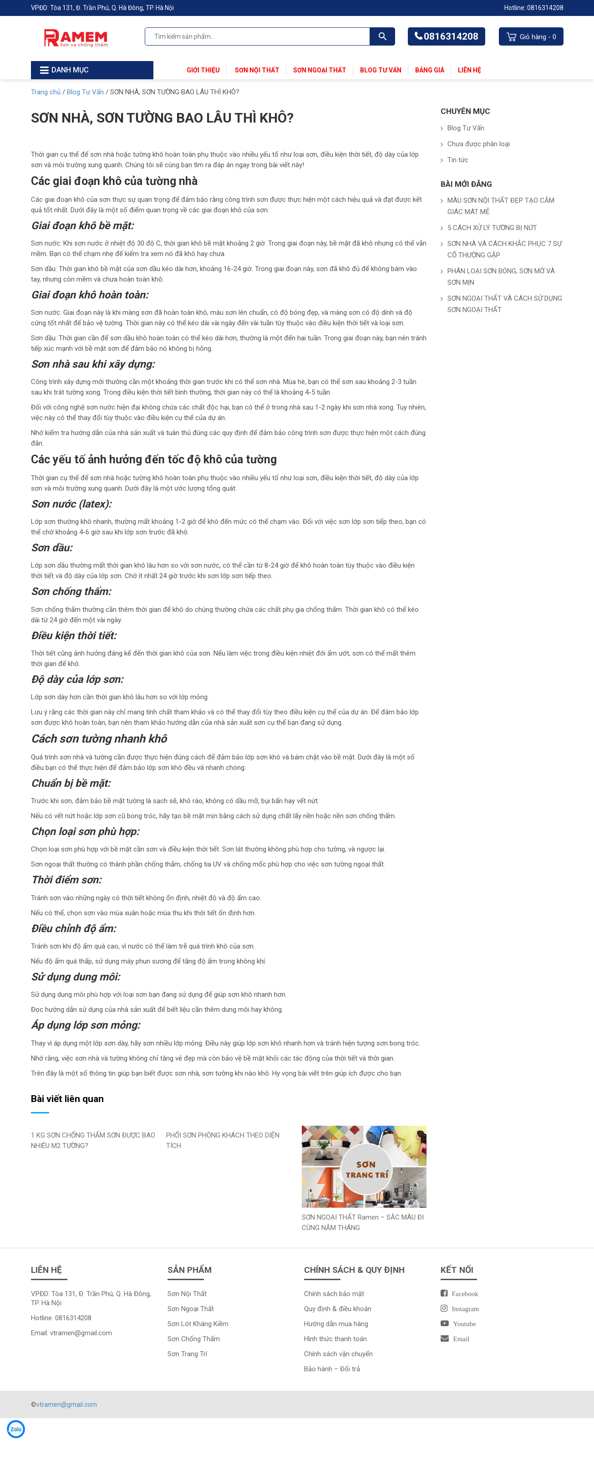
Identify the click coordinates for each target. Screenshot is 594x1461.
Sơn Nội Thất (256, 70)
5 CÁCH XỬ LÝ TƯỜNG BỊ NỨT (492, 228)
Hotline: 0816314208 (534, 7)
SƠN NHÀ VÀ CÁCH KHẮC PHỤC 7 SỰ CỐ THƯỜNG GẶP (504, 249)
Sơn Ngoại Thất (319, 70)
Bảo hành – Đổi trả (332, 1369)
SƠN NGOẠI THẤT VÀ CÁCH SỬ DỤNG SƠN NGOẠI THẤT (504, 304)
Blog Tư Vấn (380, 70)
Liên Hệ (469, 70)
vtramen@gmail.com (81, 1333)
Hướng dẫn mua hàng (336, 1324)
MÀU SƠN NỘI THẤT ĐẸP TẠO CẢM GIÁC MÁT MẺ (500, 206)
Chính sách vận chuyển (338, 1354)
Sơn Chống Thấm (194, 1339)
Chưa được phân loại (478, 144)
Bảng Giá (429, 70)
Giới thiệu (203, 70)
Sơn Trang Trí (187, 1354)
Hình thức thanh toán (335, 1339)
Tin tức (457, 160)
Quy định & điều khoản (337, 1309)
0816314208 (451, 36)
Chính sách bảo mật (334, 1294)
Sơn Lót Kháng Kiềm (199, 1324)
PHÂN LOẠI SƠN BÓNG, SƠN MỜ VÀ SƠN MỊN (501, 277)
